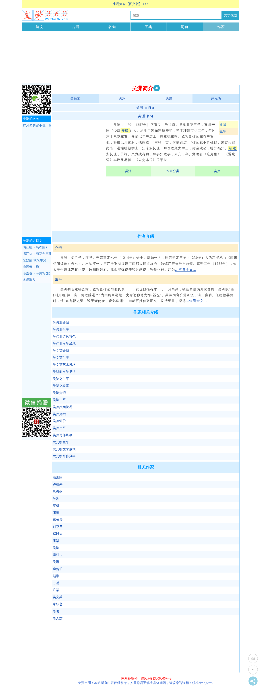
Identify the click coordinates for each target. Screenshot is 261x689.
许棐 (56, 590)
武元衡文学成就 (64, 449)
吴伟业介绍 (61, 322)
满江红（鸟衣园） (36, 247)
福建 (232, 148)
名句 (112, 27)
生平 (222, 131)
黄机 (56, 505)
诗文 (40, 27)
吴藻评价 (59, 421)
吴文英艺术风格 (64, 365)
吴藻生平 (59, 428)
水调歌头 (29, 280)
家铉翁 (58, 604)
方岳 (56, 583)
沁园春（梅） (32, 267)
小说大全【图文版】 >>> (130, 4)
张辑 (56, 513)
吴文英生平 (61, 357)
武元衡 (216, 98)
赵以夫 (58, 534)
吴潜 (56, 562)
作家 (221, 27)
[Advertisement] (130, 57)
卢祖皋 (58, 484)
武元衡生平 (61, 442)
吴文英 (58, 597)
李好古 (58, 555)
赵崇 (56, 576)
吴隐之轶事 (61, 386)
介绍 (222, 124)
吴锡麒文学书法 (64, 372)
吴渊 (56, 548)
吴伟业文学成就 (64, 343)
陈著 (56, 611)
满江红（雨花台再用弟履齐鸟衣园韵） (37, 254)
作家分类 (172, 171)
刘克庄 (58, 526)
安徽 (125, 130)
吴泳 (122, 98)
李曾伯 (58, 569)
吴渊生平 (59, 400)
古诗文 (145, 107)
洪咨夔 (58, 491)
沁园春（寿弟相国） (37, 273)
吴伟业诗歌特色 (64, 336)
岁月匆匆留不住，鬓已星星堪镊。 (37, 125)
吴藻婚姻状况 (62, 407)
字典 (148, 27)
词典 (185, 27)
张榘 (56, 541)
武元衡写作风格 (64, 456)
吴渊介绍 (59, 393)
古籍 (76, 27)
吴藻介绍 (59, 414)
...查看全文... (185, 269)
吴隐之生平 (61, 379)
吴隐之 (75, 98)
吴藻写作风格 (62, 435)
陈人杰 (58, 618)
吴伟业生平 (61, 329)
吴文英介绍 (61, 350)
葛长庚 (58, 519)
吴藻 (169, 98)
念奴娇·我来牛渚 (34, 260)
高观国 (58, 477)
